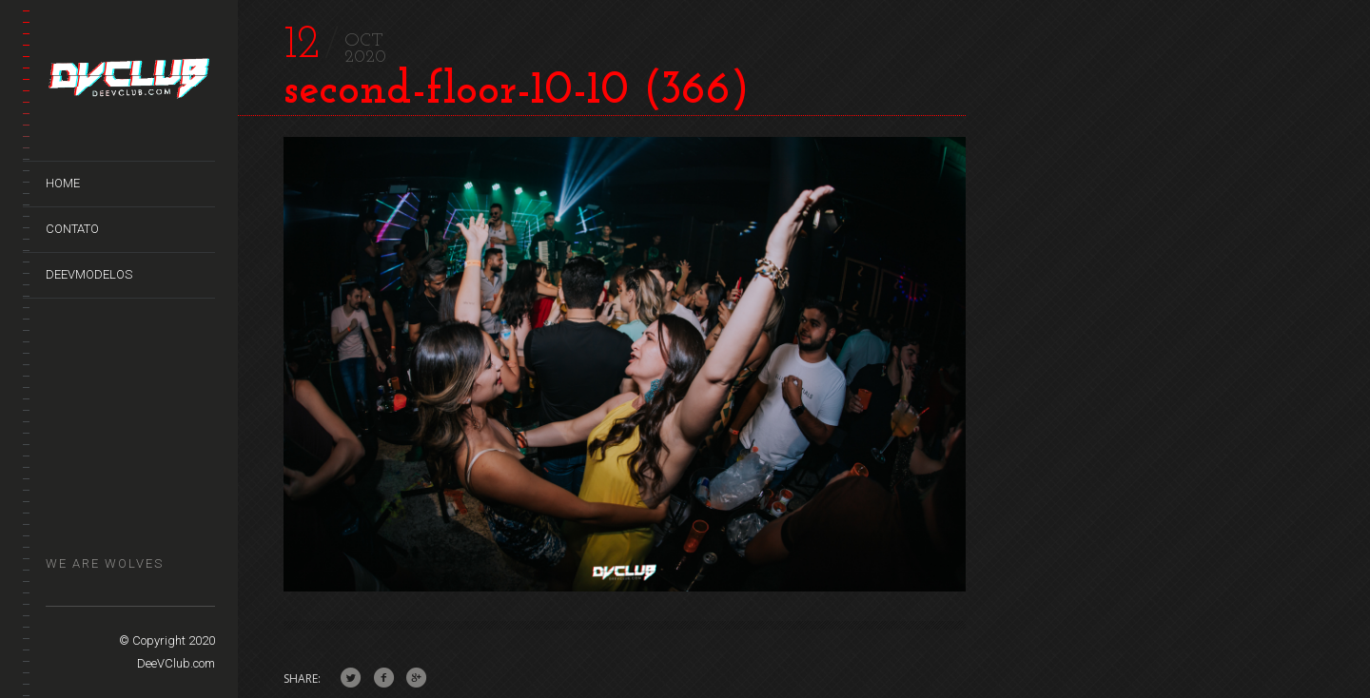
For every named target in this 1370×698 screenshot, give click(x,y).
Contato (72, 229)
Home (63, 183)
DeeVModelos (89, 274)
